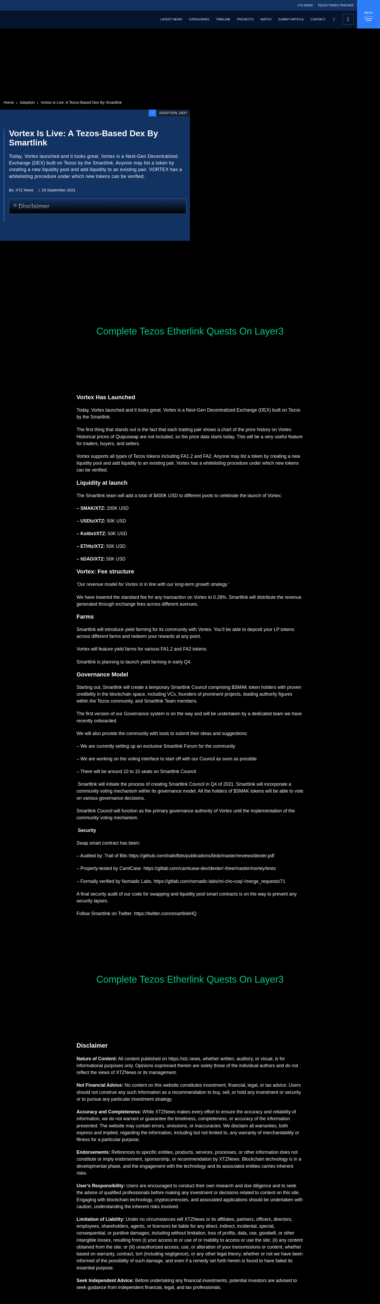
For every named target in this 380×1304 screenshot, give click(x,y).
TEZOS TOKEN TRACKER (336, 5)
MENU (368, 16)
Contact (318, 19)
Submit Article (291, 19)
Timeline (223, 19)
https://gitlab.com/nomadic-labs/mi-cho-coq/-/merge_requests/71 (220, 881)
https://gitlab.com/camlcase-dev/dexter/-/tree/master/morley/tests (210, 868)
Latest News (171, 19)
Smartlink (100, 417)
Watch (266, 19)
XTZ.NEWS (305, 5)
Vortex (97, 410)
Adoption (27, 102)
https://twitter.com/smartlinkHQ (165, 913)
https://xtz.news (184, 1058)
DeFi (183, 113)
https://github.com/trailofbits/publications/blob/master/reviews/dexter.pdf (201, 855)
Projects (245, 19)
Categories (199, 19)
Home (9, 102)
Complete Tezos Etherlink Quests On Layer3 (190, 331)
